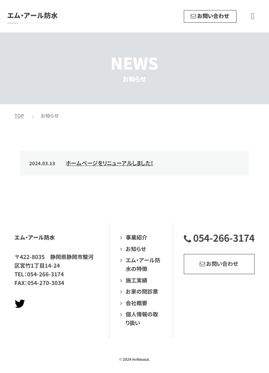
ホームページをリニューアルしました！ (109, 163)
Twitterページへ (19, 303)
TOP (19, 116)
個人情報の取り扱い (142, 319)
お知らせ (136, 249)
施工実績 (136, 280)
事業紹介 (136, 237)
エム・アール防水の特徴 (143, 264)
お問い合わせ (219, 264)
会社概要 (136, 303)
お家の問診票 (142, 291)
